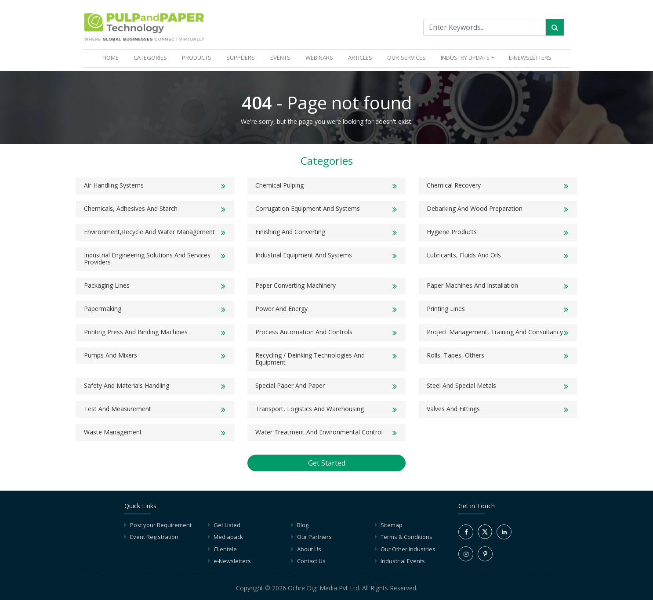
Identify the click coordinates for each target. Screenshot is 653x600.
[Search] (555, 27)
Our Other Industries (408, 549)
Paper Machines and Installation (472, 285)
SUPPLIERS (240, 57)
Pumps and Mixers (110, 355)
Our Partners (314, 537)
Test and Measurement (117, 409)
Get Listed (227, 525)
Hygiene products (452, 232)
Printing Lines (446, 308)
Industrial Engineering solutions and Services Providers (147, 259)
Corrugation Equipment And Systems (307, 208)
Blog (302, 525)
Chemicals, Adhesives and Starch (131, 208)
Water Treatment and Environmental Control (319, 432)
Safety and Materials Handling (126, 385)
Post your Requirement (161, 525)
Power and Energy (281, 308)
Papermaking (102, 308)
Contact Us (311, 561)
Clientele (225, 549)
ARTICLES (360, 57)
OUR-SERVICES (406, 57)
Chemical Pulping (279, 185)
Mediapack (228, 537)
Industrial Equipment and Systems (303, 255)
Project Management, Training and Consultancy (495, 332)
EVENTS (280, 57)
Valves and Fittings (453, 409)
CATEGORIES (150, 57)
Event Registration (154, 537)
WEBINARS (319, 57)
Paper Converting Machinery (295, 285)
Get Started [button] (326, 463)
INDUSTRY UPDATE (465, 57)
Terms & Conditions (406, 537)
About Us (309, 549)
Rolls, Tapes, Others (455, 355)
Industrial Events (403, 561)
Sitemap (392, 525)
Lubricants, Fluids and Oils (464, 255)
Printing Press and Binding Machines (136, 332)
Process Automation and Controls (303, 332)
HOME (112, 57)
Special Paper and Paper (290, 385)
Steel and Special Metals (461, 385)
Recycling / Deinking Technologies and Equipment (310, 359)
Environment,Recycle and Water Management (149, 232)
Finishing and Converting (290, 232)
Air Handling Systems (114, 185)
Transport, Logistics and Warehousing (309, 409)
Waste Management (113, 432)
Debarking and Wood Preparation (474, 208)
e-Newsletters (530, 57)
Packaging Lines (107, 285)
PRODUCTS (196, 57)
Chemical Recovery (454, 185)
